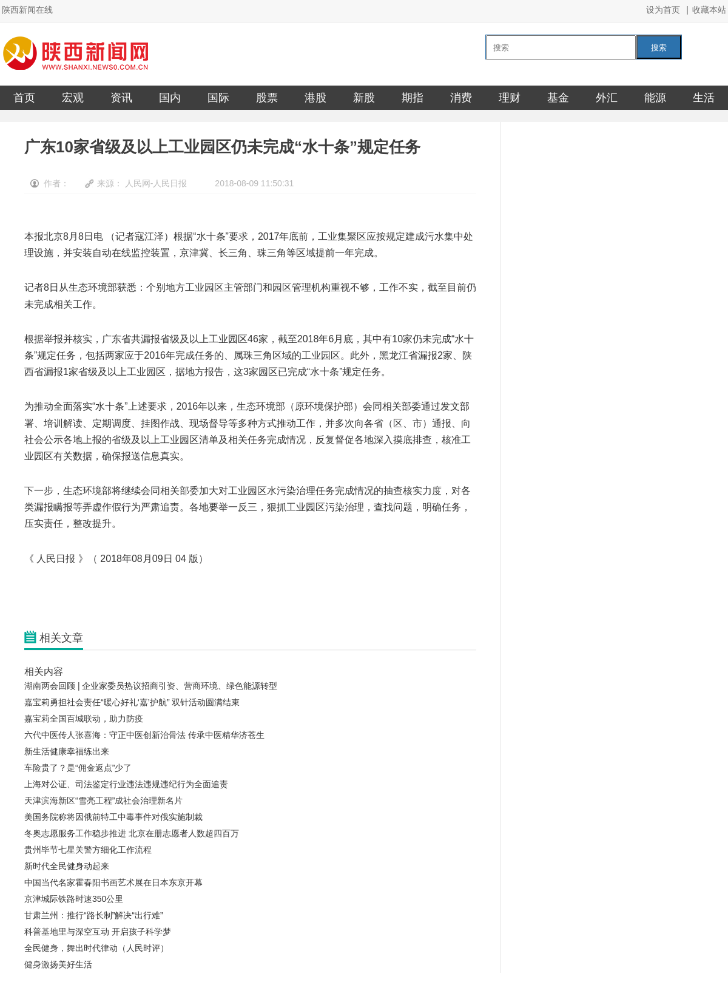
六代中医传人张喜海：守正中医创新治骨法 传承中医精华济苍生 (144, 735)
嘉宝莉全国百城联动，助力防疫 (83, 718)
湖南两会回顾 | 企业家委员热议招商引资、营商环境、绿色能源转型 (150, 686)
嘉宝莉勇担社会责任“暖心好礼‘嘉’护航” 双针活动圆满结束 (132, 702)
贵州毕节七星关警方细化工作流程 (88, 850)
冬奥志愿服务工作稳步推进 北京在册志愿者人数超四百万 (131, 833)
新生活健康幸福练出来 (66, 751)
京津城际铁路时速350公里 (73, 899)
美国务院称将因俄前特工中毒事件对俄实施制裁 (113, 817)
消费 (461, 98)
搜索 (659, 47)
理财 (510, 98)
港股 (315, 98)
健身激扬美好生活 (58, 964)
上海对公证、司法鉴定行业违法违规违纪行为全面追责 (126, 784)
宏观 (73, 98)
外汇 (607, 98)
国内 (170, 98)
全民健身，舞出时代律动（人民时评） (96, 948)
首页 (24, 98)
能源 (655, 98)
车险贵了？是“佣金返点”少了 (78, 768)
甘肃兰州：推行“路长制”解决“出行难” (93, 915)
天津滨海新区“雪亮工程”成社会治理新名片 (103, 800)
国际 (218, 98)
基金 (558, 98)
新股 (364, 98)
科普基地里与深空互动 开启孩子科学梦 (97, 931)
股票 (267, 98)
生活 (704, 98)
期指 (412, 98)
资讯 (121, 98)
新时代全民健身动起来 (66, 866)
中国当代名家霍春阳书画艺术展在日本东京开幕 (113, 882)
